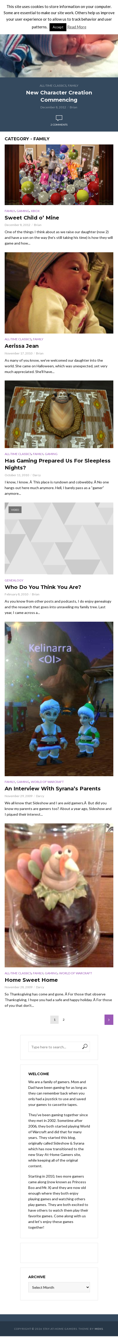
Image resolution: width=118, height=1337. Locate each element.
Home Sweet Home (32, 981)
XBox (35, 211)
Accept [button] (58, 27)
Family (73, 85)
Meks (99, 1329)
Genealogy (14, 580)
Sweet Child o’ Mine (32, 218)
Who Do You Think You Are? (43, 588)
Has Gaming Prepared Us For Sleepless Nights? (58, 465)
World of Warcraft (47, 782)
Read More (76, 27)
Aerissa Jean (22, 346)
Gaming (23, 211)
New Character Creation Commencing (59, 96)
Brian (73, 107)
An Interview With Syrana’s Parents (53, 789)
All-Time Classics (53, 85)
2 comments (59, 124)
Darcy (37, 475)
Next (109, 1020)
